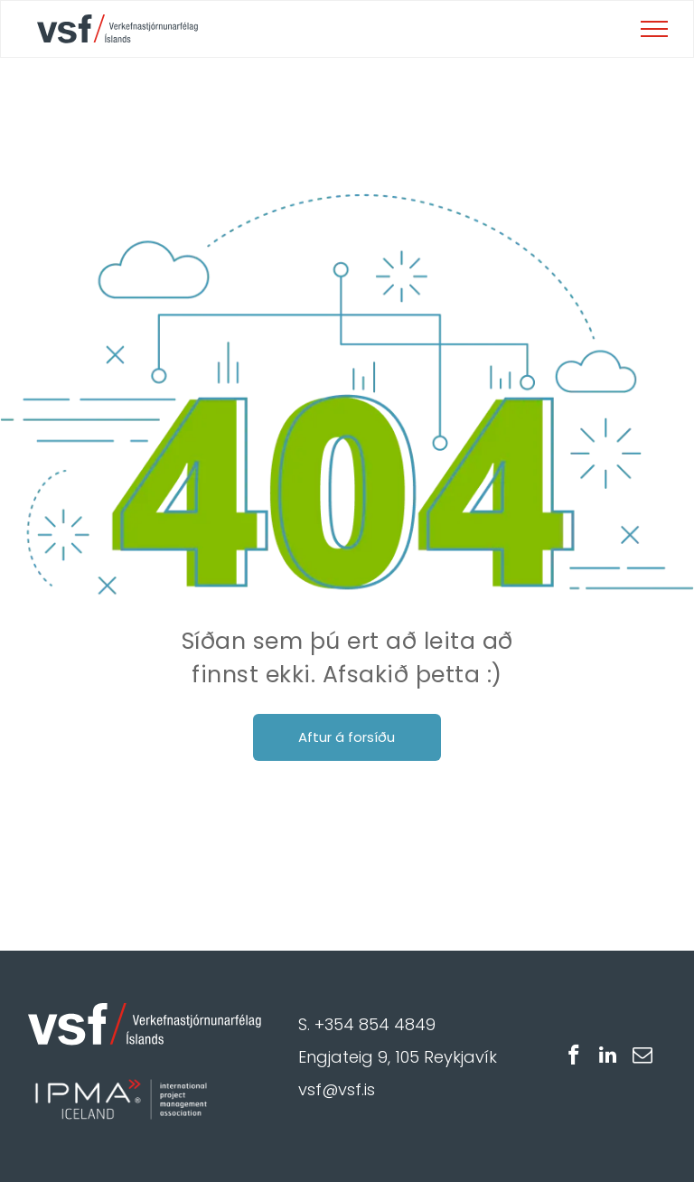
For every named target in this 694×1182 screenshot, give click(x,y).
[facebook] (573, 1057)
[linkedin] (608, 1057)
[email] (642, 1057)
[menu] (654, 28)
